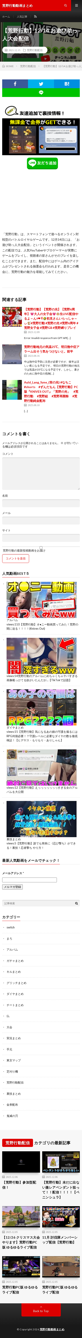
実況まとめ (14, 1038)
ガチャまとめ (15, 960)
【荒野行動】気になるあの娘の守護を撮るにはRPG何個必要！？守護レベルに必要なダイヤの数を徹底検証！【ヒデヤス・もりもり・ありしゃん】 (42, 736)
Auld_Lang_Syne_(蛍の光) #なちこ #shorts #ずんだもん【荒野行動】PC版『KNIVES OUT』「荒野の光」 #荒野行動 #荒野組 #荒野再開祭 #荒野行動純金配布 (51, 391)
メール (6, 513)
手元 (9, 1049)
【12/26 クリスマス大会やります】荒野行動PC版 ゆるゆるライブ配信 (21, 1242)
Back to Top (41, 1311)
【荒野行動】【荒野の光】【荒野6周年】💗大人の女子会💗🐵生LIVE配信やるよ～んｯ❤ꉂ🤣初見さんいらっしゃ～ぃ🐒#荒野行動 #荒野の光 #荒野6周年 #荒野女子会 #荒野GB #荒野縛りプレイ (51, 318)
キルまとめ (14, 971)
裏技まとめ (14, 839)
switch (11, 927)
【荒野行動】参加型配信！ (19, 1184)
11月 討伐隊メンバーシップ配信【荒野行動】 (60, 1239)
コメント (8, 453)
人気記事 (22, 16)
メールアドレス (13, 873)
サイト (6, 530)
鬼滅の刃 (12, 1116)
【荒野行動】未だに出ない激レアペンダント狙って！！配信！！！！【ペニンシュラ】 (61, 1189)
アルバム (12, 620)
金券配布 (12, 1104)
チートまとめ (15, 1005)
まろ (9, 938)
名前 (5, 495)
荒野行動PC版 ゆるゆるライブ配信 (20, 1289)
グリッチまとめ (16, 983)
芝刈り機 (12, 1071)
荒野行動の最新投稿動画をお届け (41, 549)
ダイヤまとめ (15, 727)
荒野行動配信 (35, 50)
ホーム (6, 16)
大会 (9, 1027)
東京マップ (14, 1060)
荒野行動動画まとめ (52, 1329)
